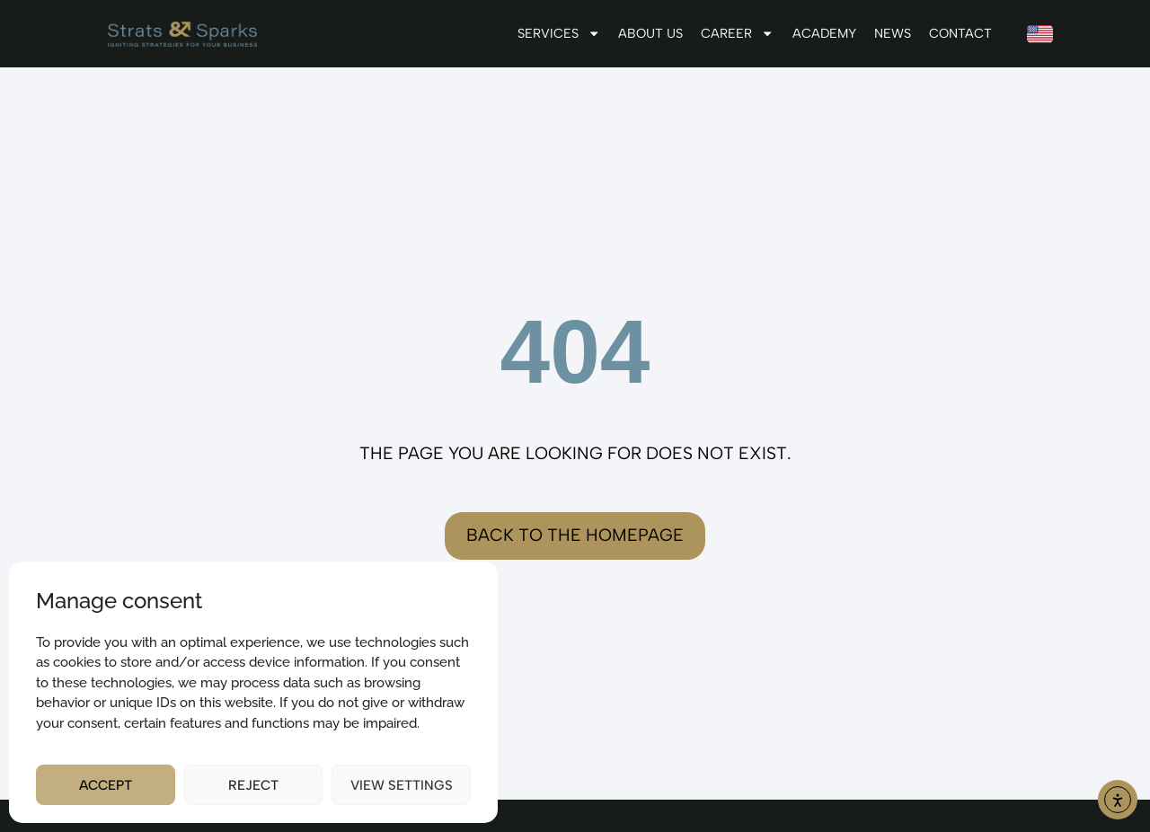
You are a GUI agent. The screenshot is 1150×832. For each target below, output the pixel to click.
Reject (253, 785)
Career (737, 33)
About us (650, 33)
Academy (824, 33)
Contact (960, 33)
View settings (401, 785)
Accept (105, 785)
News (892, 33)
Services (559, 33)
